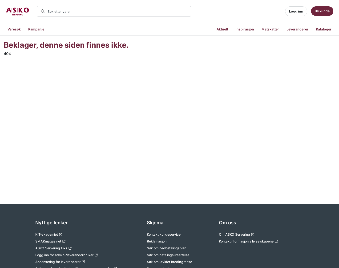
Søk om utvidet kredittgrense (169, 262)
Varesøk (14, 29)
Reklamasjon (156, 241)
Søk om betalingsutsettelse (168, 255)
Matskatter (270, 29)
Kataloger (323, 29)
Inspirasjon (245, 29)
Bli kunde (322, 11)
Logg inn (296, 11)
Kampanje (36, 29)
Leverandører (297, 29)
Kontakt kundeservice (164, 234)
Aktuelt (222, 29)
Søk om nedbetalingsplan (166, 248)
